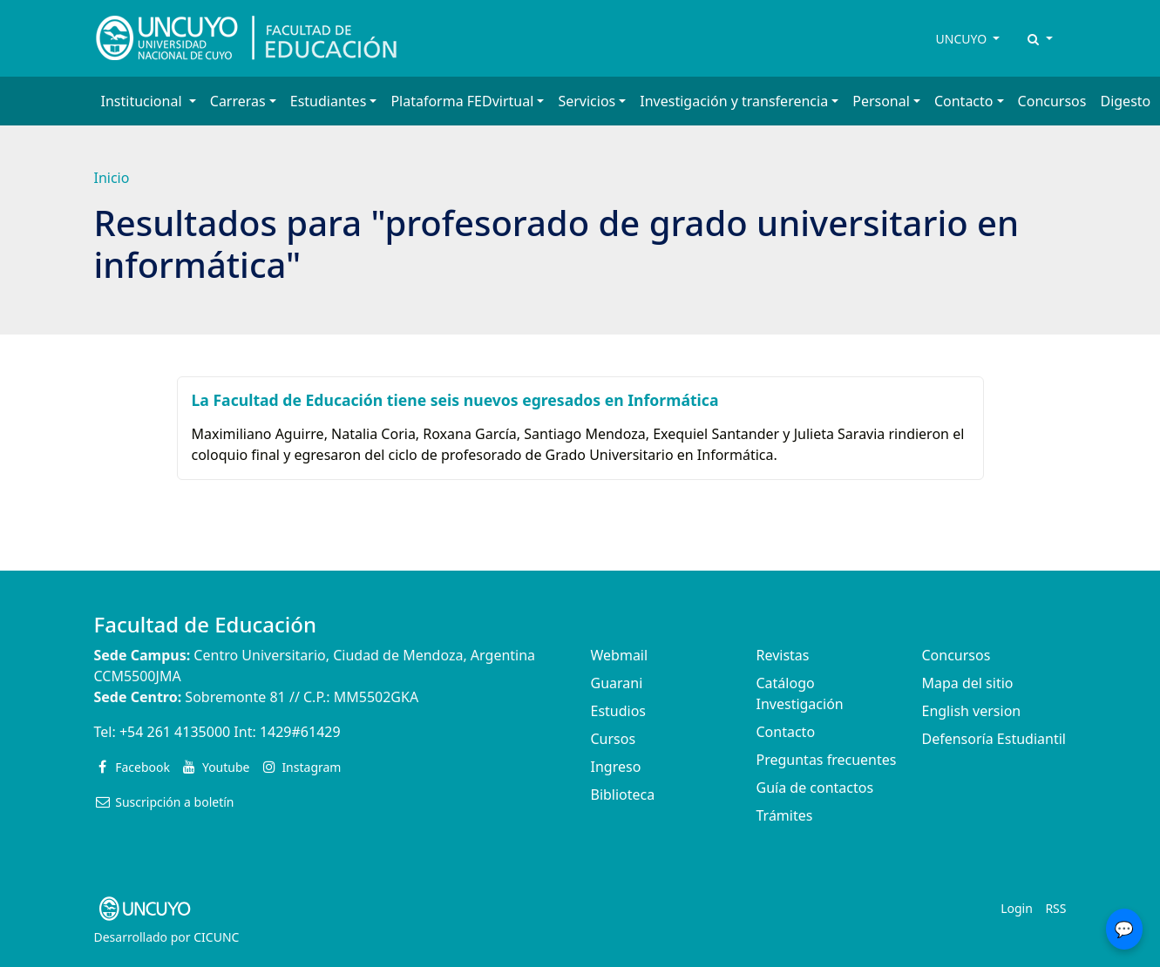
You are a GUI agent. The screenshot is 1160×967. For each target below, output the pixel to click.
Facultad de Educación (205, 624)
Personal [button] (881, 101)
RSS (1055, 908)
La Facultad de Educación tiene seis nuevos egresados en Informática (455, 399)
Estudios (619, 710)
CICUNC (216, 937)
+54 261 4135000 (174, 731)
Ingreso (616, 766)
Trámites (784, 815)
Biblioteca (623, 794)
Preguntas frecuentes (826, 759)
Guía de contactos (815, 787)
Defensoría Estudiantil (994, 738)
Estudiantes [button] (328, 101)
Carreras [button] (238, 101)
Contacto (786, 731)
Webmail (619, 655)
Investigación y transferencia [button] (734, 101)
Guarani (617, 683)
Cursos (613, 738)
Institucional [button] (143, 101)
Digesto (1125, 101)
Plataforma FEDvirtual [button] (461, 101)
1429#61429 (300, 731)
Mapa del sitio (968, 683)
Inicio (112, 177)
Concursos (1052, 101)
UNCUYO (963, 38)
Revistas (783, 655)
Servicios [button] (586, 101)
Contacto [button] (964, 101)
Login (1017, 908)
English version (971, 710)
